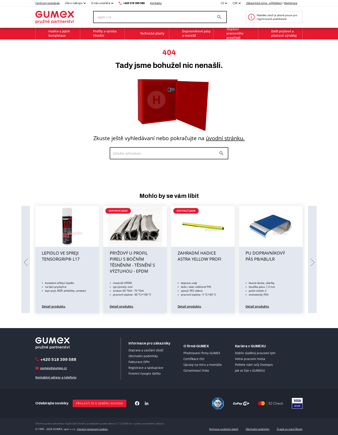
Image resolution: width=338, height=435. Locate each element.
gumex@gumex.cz (53, 368)
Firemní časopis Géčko (144, 373)
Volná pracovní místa (250, 359)
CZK (235, 3)
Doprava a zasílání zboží (145, 350)
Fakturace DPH (138, 362)
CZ (222, 3)
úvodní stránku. (225, 138)
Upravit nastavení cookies (92, 429)
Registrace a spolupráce (145, 368)
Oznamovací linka (196, 370)
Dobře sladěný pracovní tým (255, 353)
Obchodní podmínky (143, 356)
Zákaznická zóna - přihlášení (264, 3)
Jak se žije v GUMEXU (250, 370)
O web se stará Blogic (290, 429)
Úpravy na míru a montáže (202, 365)
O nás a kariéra (100, 3)
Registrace (290, 3)
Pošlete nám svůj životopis (254, 365)
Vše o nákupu (74, 3)
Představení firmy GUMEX (201, 353)
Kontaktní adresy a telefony (56, 377)
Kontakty (156, 3)
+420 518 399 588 (134, 3)
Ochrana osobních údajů (223, 429)
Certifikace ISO (193, 359)
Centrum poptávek (47, 3)
